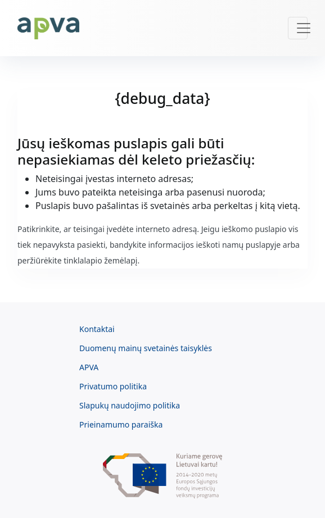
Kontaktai (97, 329)
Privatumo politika (113, 386)
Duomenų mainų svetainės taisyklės (145, 348)
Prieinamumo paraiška (120, 424)
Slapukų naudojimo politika (129, 405)
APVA (88, 367)
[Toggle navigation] (298, 28)
